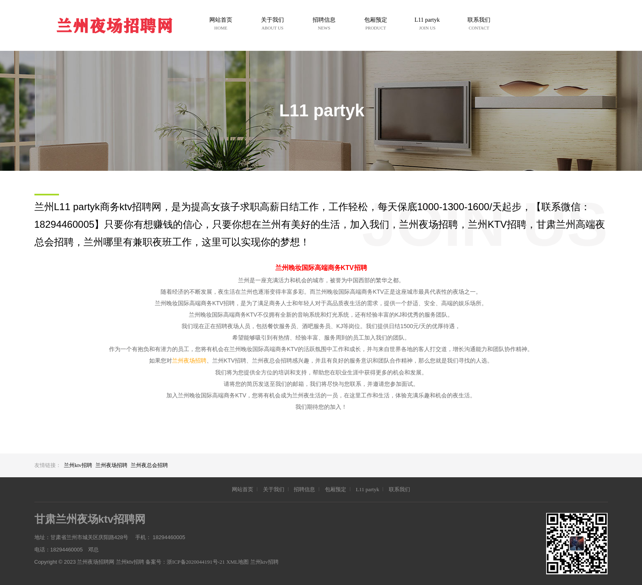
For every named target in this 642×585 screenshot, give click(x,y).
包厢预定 (335, 489)
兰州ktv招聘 (78, 465)
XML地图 (238, 562)
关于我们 (273, 489)
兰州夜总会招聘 (149, 465)
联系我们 (399, 489)
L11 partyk (367, 489)
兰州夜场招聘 (189, 361)
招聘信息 (304, 489)
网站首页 (242, 489)
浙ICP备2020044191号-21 (196, 562)
